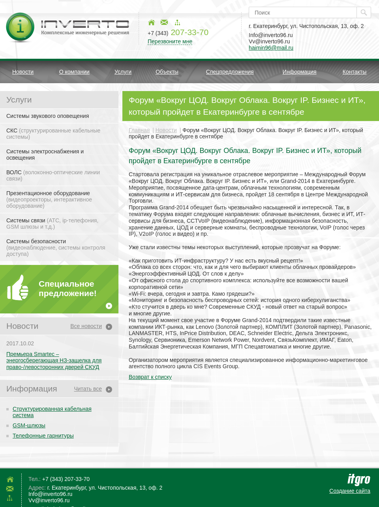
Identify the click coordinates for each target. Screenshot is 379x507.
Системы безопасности (55, 247)
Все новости (86, 326)
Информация (300, 72)
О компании (74, 72)
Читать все (88, 389)
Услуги (122, 72)
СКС (53, 133)
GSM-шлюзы (29, 425)
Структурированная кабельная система (52, 412)
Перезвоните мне (170, 41)
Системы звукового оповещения (47, 116)
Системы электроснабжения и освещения (45, 154)
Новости (23, 72)
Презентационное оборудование (49, 199)
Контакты (354, 72)
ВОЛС (53, 175)
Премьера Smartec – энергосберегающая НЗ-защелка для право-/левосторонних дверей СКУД (53, 361)
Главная (139, 130)
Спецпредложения (230, 72)
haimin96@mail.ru (271, 48)
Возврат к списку (150, 377)
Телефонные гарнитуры (43, 435)
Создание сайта (349, 491)
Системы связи (52, 223)
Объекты (167, 72)
